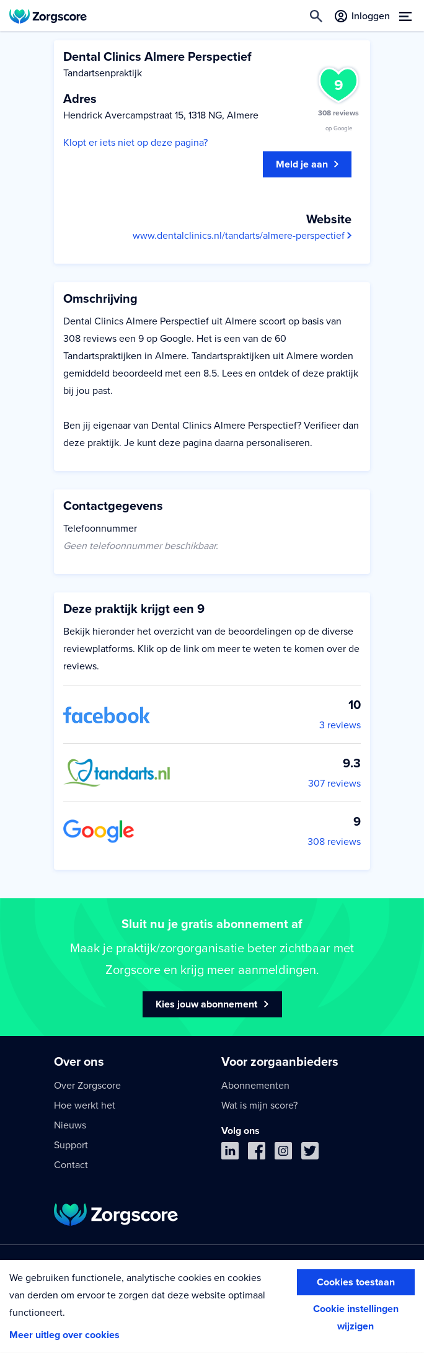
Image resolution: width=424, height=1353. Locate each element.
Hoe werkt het (84, 1105)
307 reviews (334, 783)
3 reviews (340, 725)
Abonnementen (255, 1085)
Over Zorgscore (87, 1085)
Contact (71, 1165)
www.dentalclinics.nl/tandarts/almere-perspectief (242, 236)
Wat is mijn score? (259, 1105)
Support (71, 1145)
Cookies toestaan (356, 1282)
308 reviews (334, 842)
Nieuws (70, 1125)
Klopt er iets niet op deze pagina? (135, 142)
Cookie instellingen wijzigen (356, 1318)
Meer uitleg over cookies (64, 1335)
